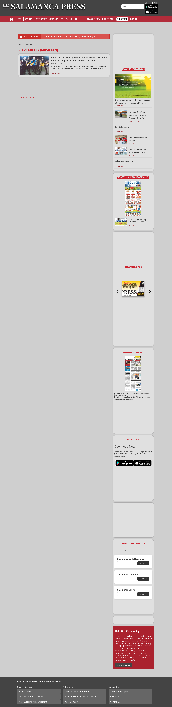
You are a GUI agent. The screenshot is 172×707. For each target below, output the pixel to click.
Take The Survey (123, 665)
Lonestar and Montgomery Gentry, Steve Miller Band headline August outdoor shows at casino (79, 59)
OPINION (54, 19)
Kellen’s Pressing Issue (124, 161)
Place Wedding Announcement (33, 701)
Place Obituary (71, 701)
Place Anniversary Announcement (80, 696)
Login (133, 19)
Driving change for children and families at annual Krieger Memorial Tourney (132, 101)
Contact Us (115, 701)
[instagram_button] (66, 19)
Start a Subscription (119, 691)
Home (21, 44)
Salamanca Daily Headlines (130, 559)
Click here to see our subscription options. (132, 398)
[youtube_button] (76, 19)
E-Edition (107, 19)
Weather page (105, 9)
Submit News (25, 691)
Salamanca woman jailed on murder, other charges (69, 36)
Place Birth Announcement (76, 691)
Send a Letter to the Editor (31, 696)
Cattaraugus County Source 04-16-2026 (137, 151)
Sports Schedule (122, 127)
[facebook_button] (62, 19)
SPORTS (28, 19)
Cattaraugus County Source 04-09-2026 (137, 220)
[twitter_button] (71, 19)
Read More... (56, 73)
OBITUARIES (41, 19)
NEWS (18, 19)
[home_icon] (11, 19)
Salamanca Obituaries (128, 574)
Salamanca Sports (126, 590)
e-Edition (114, 696)
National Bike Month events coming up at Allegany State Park (138, 115)
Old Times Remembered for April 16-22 (139, 139)
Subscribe (122, 19)
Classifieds (93, 19)
